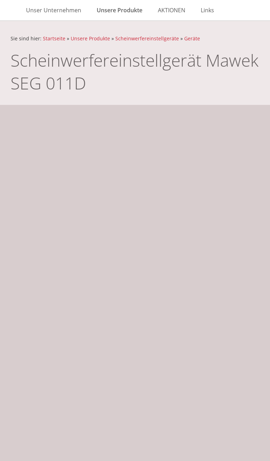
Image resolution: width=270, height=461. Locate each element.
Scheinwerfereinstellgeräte (147, 38)
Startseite (54, 38)
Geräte (192, 38)
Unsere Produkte (90, 38)
